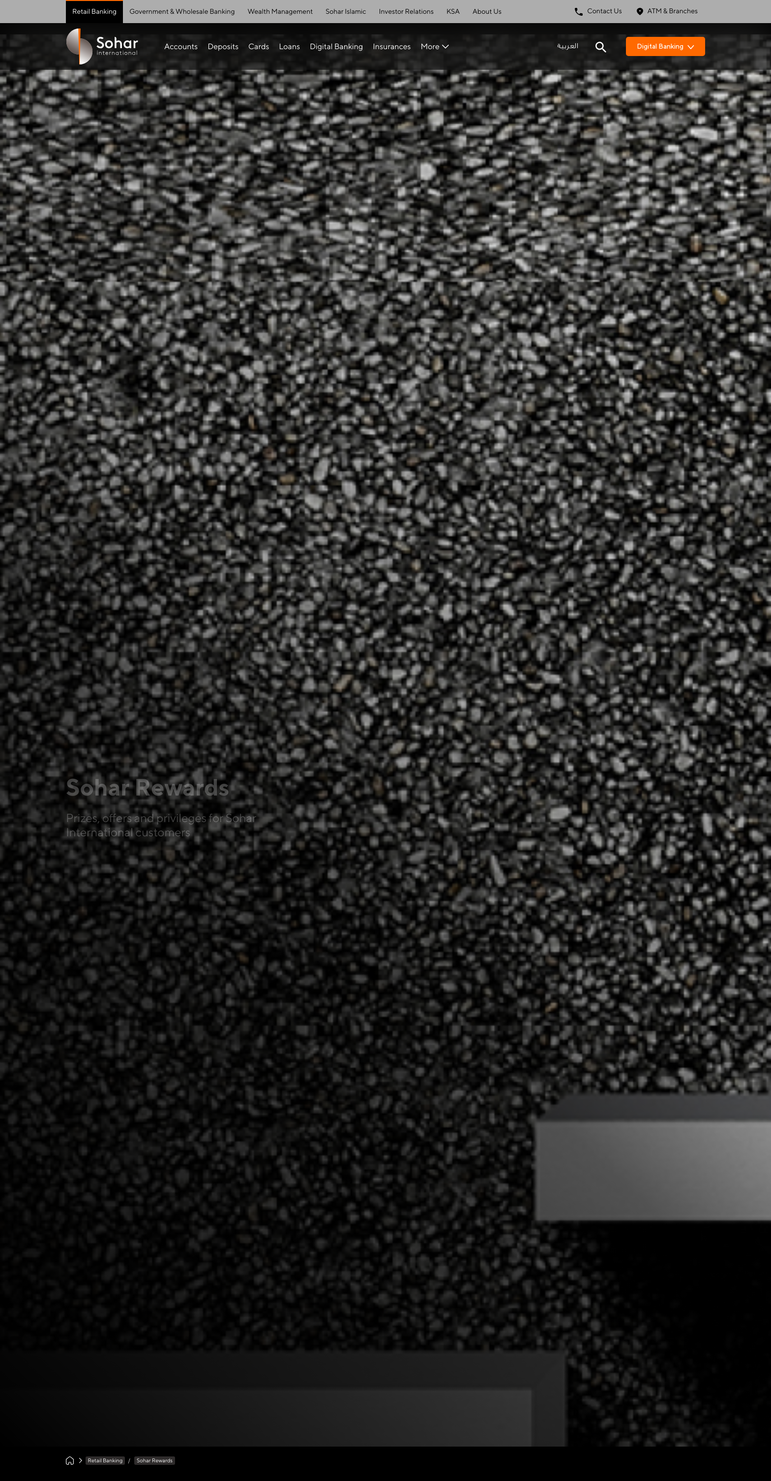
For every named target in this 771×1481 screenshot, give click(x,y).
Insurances (392, 46)
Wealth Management (280, 12)
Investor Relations (406, 12)
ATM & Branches (667, 11)
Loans (289, 46)
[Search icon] (600, 46)
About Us (487, 12)
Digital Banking (336, 46)
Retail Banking (94, 12)
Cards (258, 46)
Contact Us (598, 11)
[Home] (70, 1460)
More (434, 46)
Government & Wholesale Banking (182, 12)
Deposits (223, 46)
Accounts (181, 46)
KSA (453, 12)
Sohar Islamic (346, 12)
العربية (567, 46)
